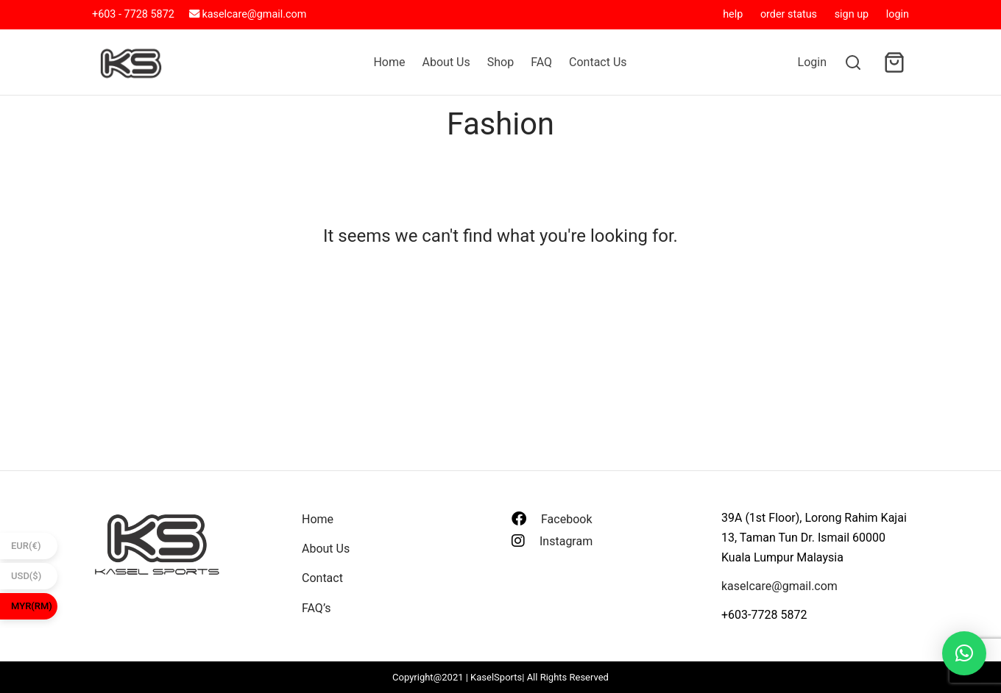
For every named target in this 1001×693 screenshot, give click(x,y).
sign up (852, 14)
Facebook (566, 519)
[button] (964, 653)
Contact (322, 578)
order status (788, 14)
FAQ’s (316, 608)
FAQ (541, 62)
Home (389, 62)
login (897, 14)
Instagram (566, 541)
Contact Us (598, 62)
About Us (446, 62)
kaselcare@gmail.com (254, 14)
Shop (500, 62)
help (733, 14)
